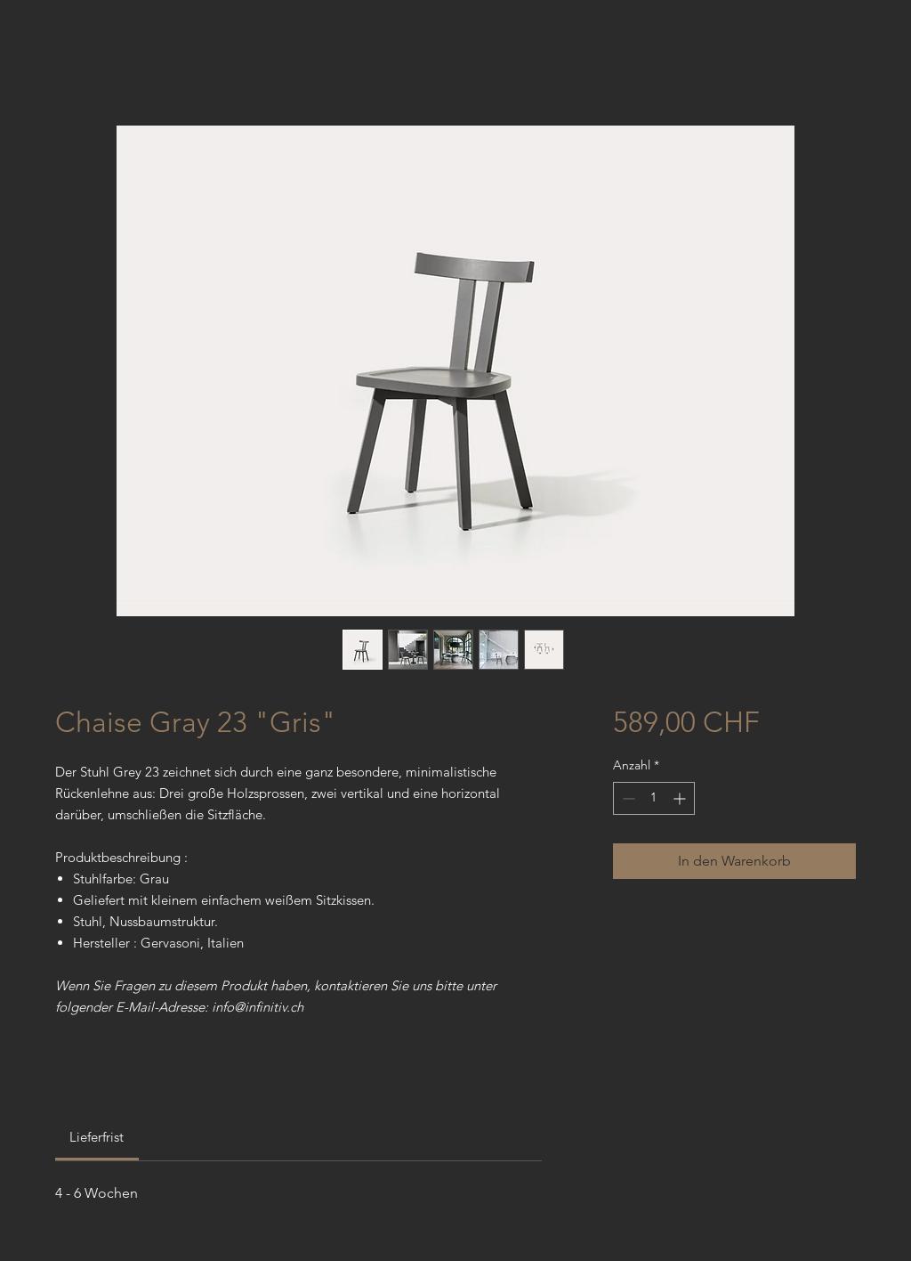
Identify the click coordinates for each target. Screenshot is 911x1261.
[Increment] (681, 798)
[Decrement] (627, 798)
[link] (96, 1136)
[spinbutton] (654, 798)
